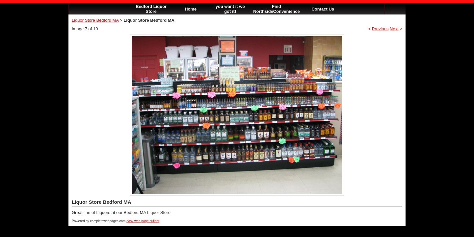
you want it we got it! (230, 9)
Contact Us (322, 9)
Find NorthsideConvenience (276, 9)
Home (191, 9)
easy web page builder (142, 221)
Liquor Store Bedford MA (95, 20)
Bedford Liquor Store (151, 9)
